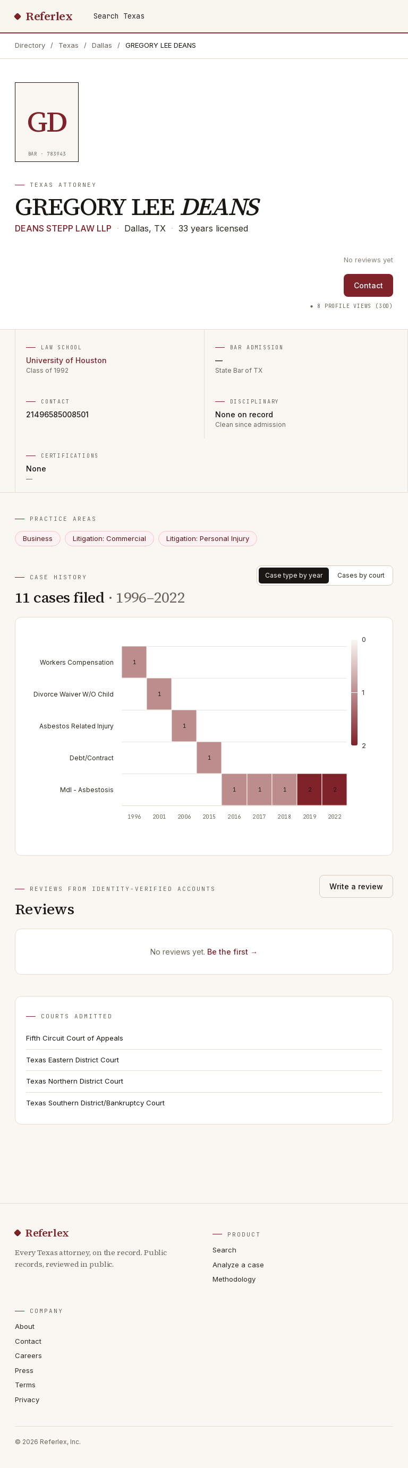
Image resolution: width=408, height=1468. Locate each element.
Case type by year (293, 575)
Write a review (356, 886)
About (25, 1326)
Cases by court (361, 575)
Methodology (234, 1279)
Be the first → (232, 951)
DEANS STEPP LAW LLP (63, 228)
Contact (368, 285)
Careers (28, 1355)
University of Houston (66, 360)
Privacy (27, 1399)
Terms (25, 1384)
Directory (30, 45)
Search (224, 1250)
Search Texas (119, 16)
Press (24, 1370)
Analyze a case (238, 1264)
